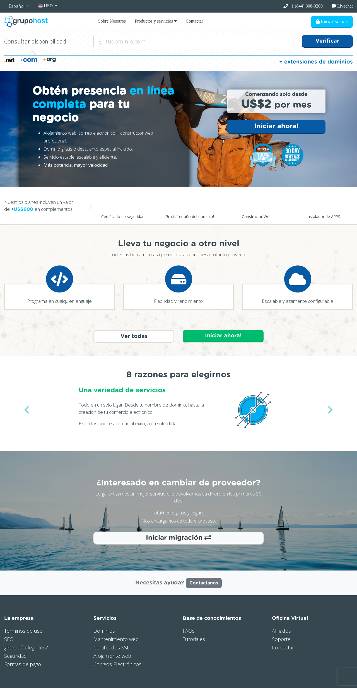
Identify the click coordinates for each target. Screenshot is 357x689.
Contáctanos (203, 584)
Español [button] (17, 6)
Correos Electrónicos (117, 665)
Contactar (194, 21)
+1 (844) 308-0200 (303, 6)
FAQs (189, 631)
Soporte (281, 640)
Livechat (342, 6)
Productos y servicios (156, 21)
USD (46, 5)
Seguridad (15, 656)
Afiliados (281, 631)
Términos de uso (23, 631)
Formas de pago (22, 665)
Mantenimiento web (116, 640)
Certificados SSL (111, 648)
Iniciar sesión (331, 21)
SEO (9, 640)
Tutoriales (194, 640)
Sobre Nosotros (112, 21)
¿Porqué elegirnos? (26, 648)
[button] (27, 410)
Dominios (104, 631)
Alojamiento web (112, 656)
